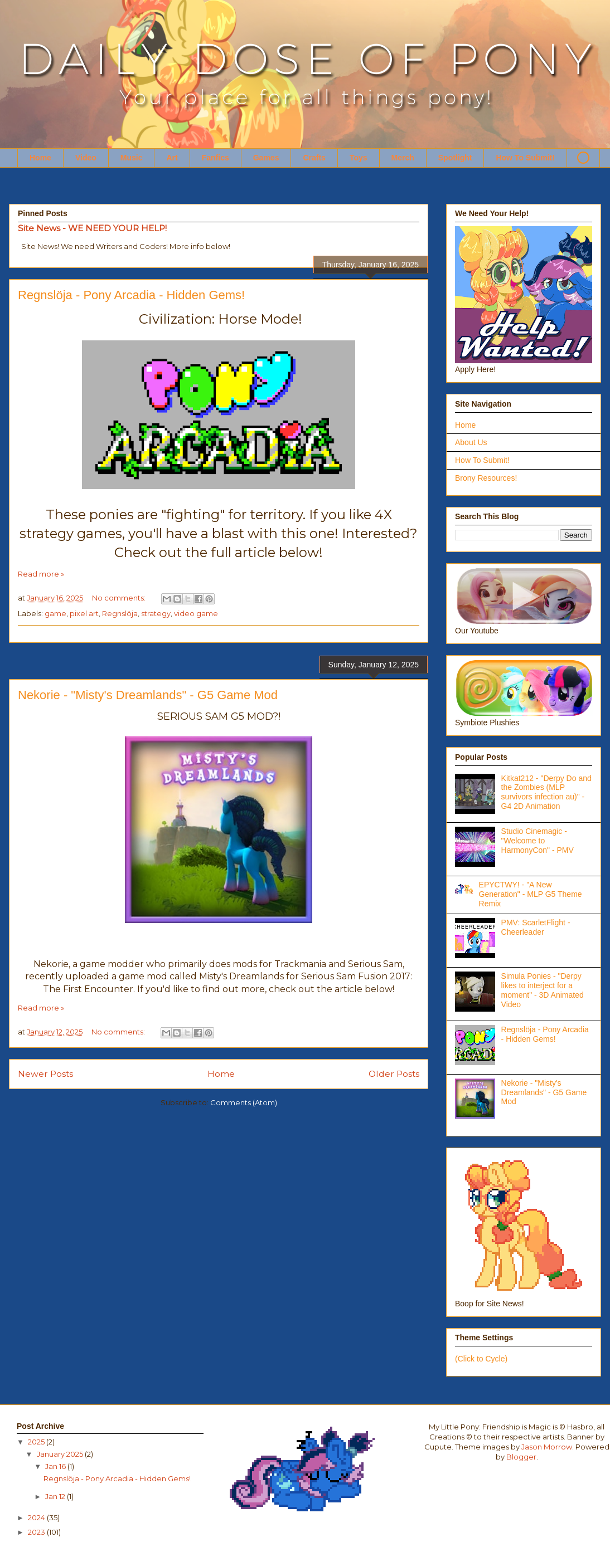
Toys (358, 157)
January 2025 (61, 1453)
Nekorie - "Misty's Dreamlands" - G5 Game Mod (148, 695)
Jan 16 (56, 1466)
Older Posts (394, 1073)
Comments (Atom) (243, 1102)
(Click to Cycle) (481, 1358)
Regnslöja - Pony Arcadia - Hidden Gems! (131, 295)
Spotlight (455, 157)
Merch (402, 157)
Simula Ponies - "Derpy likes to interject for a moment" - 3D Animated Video (542, 990)
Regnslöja (120, 613)
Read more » (41, 573)
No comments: (119, 597)
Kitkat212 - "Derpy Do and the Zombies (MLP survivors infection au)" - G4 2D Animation (546, 792)
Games (266, 157)
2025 (37, 1441)
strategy (156, 613)
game (55, 613)
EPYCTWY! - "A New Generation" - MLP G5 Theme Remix (530, 894)
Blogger (521, 1456)
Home (40, 157)
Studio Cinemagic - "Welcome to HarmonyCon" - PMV (537, 841)
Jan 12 (56, 1496)
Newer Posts (45, 1073)
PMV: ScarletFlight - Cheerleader (535, 927)
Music (131, 157)
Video (85, 157)
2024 (37, 1517)
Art (171, 157)
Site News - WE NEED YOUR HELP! (92, 228)
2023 (37, 1531)
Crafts (314, 157)
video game (196, 613)
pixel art (84, 613)
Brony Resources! (486, 478)
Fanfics (215, 157)
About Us (471, 442)
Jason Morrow (546, 1446)
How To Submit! (525, 157)
